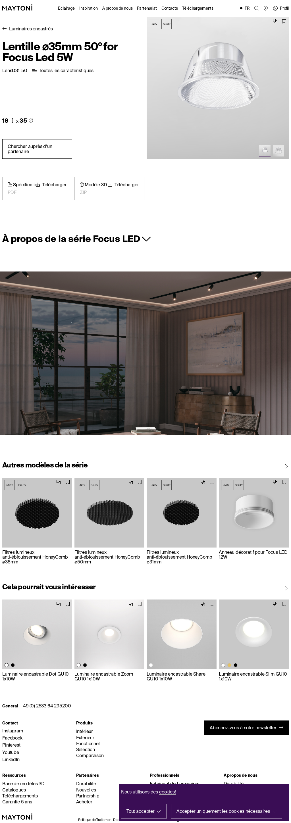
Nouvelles (86, 789)
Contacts (169, 8)
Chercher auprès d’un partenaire (30, 149)
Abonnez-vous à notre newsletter (243, 727)
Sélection (85, 749)
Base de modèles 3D (23, 783)
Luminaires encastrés (31, 28)
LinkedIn (11, 759)
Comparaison (90, 755)
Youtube (10, 752)
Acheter (84, 801)
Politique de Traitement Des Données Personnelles (115, 820)
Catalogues (14, 789)
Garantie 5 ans (17, 801)
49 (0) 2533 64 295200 (47, 705)
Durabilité (86, 783)
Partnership (87, 795)
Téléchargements (197, 8)
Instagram (12, 730)
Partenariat (147, 8)
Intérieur (84, 731)
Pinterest (11, 744)
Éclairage (66, 8)
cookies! (167, 791)
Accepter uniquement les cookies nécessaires (223, 811)
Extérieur (85, 737)
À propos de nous (117, 8)
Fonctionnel (88, 743)
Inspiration (88, 8)
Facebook (12, 737)
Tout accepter (140, 811)
